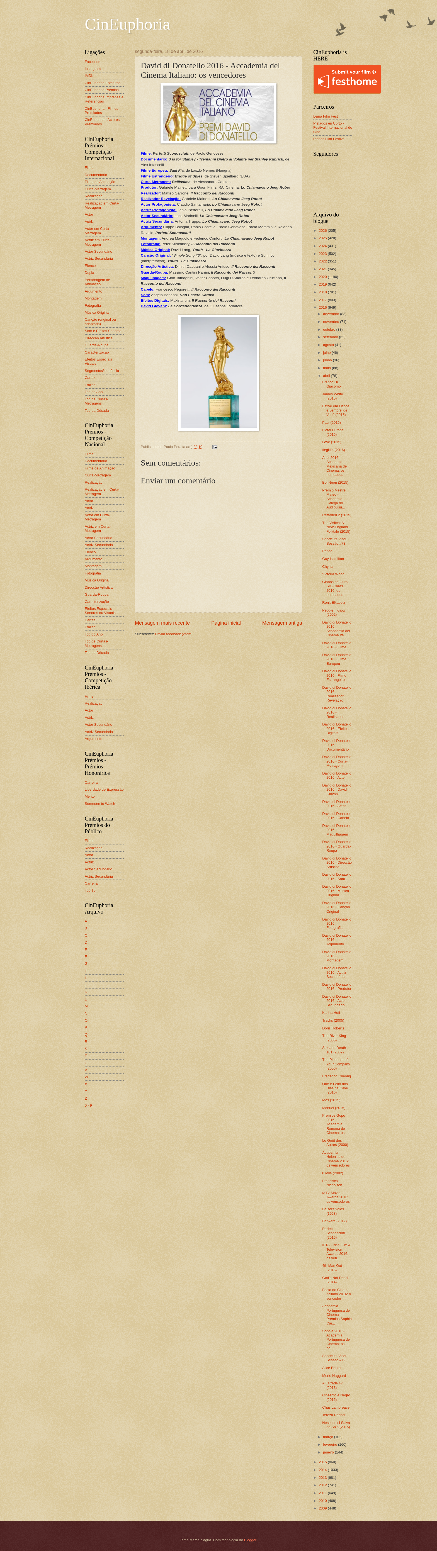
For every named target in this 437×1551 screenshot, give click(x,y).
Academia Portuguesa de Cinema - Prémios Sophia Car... (337, 1314)
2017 (323, 300)
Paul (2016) (331, 422)
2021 (323, 269)
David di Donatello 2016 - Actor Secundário (336, 1000)
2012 (323, 1485)
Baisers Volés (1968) (333, 1211)
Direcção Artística (99, 338)
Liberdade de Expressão (104, 789)
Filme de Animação (100, 182)
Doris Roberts (333, 1028)
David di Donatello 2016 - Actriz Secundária (336, 972)
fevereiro (330, 1444)
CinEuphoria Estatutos (102, 83)
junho (328, 360)
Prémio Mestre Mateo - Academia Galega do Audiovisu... (334, 499)
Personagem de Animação (97, 282)
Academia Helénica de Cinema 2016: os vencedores (336, 1158)
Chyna (327, 566)
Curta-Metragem (98, 189)
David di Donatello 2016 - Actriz (336, 804)
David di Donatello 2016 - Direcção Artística (337, 862)
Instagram (93, 69)
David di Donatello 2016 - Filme (336, 645)
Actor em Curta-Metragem (97, 231)
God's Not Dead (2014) (335, 1280)
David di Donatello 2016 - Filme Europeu (336, 659)
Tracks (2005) (333, 1020)
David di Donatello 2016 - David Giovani (336, 789)
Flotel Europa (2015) (333, 432)
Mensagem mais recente (162, 623)
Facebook (93, 62)
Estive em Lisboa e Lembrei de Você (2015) (335, 410)
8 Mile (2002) (332, 1173)
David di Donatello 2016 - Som (336, 876)
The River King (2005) (334, 1038)
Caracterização (97, 352)
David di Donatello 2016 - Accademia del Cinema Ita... (336, 628)
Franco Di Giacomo (331, 384)
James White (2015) (332, 396)
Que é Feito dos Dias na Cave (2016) (335, 1088)
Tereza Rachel (333, 1415)
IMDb (89, 76)
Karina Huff (331, 1013)
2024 (323, 246)
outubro (329, 329)
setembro (331, 337)
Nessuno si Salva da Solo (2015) (336, 1425)
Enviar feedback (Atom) (174, 634)
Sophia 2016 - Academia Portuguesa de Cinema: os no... (336, 1339)
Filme (89, 167)
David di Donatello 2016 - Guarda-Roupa (336, 846)
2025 (323, 238)
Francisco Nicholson (332, 1183)
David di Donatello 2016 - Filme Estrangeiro (336, 675)
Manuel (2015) (333, 1108)
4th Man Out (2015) (332, 1267)
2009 (323, 1508)
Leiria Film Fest (325, 116)
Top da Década (97, 410)
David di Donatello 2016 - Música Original (336, 890)
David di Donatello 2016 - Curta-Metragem (336, 761)
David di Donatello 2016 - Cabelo (336, 816)
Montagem (93, 298)
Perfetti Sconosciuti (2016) (333, 1233)
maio (327, 368)
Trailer (90, 385)
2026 (323, 230)
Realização (94, 196)
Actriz (89, 222)
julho (327, 352)
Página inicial (226, 623)
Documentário (96, 175)
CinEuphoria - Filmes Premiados (101, 110)
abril (327, 376)
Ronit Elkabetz (333, 602)
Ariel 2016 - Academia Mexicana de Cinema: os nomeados (334, 466)
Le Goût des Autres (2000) (335, 1142)
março (328, 1437)
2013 (323, 1477)
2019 (323, 284)
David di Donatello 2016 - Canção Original (336, 907)
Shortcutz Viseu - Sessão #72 (335, 1358)
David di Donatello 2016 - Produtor (336, 986)
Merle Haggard (334, 1376)
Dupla (89, 273)
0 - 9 (88, 1105)
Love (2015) (331, 442)
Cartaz (90, 378)
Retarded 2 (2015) (336, 515)
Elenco (90, 266)
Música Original (97, 312)
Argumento (93, 291)
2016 (323, 307)
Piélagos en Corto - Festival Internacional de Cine (332, 127)
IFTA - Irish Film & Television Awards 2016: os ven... (336, 1251)
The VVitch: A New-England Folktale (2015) (336, 527)
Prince (327, 551)
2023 (323, 254)
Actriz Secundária (99, 258)
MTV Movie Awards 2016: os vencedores (336, 1197)
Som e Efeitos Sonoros (103, 331)
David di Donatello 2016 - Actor (336, 775)
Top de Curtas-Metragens (96, 401)
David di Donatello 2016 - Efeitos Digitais (336, 728)
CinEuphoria (127, 24)
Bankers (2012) (334, 1221)
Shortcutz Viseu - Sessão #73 (335, 541)
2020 (323, 277)
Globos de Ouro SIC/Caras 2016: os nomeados (335, 588)
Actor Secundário (98, 251)
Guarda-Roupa (96, 345)
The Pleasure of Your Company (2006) (336, 1064)
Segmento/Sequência (102, 371)
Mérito (90, 796)
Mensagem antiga (282, 623)
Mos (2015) (331, 1100)
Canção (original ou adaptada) (100, 321)
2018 (323, 292)
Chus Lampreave (335, 1407)
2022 (323, 261)
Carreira (91, 782)
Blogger (250, 1540)
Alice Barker (331, 1368)
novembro (331, 322)
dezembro (331, 314)
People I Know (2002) (333, 612)
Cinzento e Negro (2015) (336, 1397)
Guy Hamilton (333, 559)
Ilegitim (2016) (333, 450)
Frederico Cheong (336, 1076)
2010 (323, 1501)
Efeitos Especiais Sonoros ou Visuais (100, 611)
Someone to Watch (100, 804)
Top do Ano (94, 392)
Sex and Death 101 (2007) (334, 1050)
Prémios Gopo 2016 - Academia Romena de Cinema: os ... (335, 1124)
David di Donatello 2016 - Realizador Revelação (336, 693)
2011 (323, 1493)
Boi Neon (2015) (335, 482)
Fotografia (93, 305)
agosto (329, 345)
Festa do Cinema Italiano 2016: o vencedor (336, 1294)
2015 (323, 1462)
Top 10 (90, 890)
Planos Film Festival (329, 139)
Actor (89, 214)
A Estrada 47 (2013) (332, 1385)
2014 (323, 1470)
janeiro (329, 1452)
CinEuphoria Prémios (102, 90)
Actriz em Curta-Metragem (98, 242)
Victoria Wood (333, 574)
